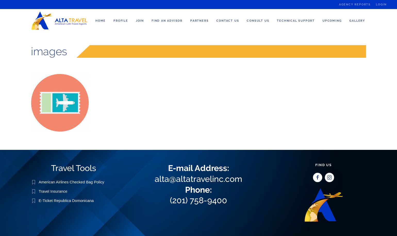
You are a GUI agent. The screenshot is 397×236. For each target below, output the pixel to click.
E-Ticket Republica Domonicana (66, 200)
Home (100, 20)
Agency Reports (355, 4)
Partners (199, 20)
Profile (120, 20)
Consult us (258, 20)
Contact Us (227, 20)
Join (140, 20)
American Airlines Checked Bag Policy (71, 182)
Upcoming (332, 20)
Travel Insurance (53, 191)
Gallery (357, 20)
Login (381, 4)
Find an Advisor (167, 20)
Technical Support (296, 20)
